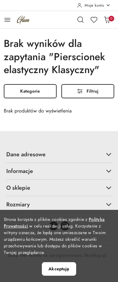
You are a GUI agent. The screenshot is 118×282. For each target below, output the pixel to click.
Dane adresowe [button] (59, 154)
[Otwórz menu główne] (7, 19)
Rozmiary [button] (59, 204)
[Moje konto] (93, 5)
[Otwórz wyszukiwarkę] (80, 20)
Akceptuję (58, 269)
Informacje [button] (59, 171)
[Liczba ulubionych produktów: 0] (93, 20)
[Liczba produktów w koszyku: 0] (107, 20)
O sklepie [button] (59, 188)
